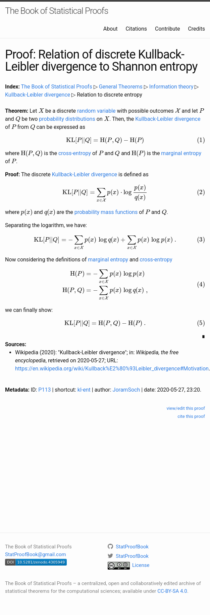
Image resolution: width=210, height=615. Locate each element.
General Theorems (121, 86)
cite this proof (191, 416)
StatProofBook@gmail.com (35, 554)
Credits (196, 29)
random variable (96, 111)
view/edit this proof (185, 408)
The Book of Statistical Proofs (56, 11)
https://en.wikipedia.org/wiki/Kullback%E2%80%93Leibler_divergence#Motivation (112, 368)
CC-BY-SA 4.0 (172, 591)
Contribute (167, 29)
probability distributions (67, 119)
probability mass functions (106, 212)
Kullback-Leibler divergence (37, 95)
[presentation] (41, 110)
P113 (44, 390)
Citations (136, 29)
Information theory (171, 86)
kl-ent (84, 390)
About (110, 29)
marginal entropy (181, 153)
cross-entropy (74, 153)
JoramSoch (126, 390)
